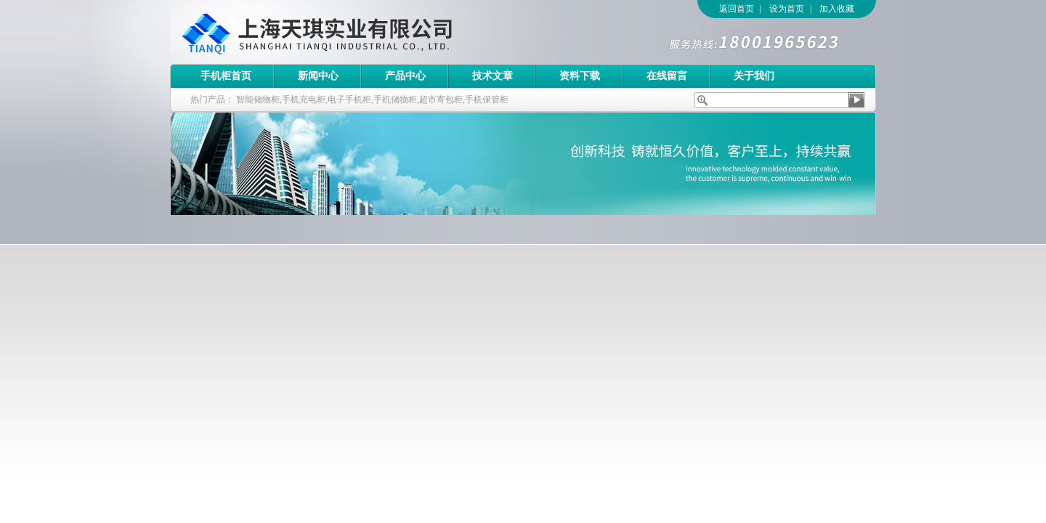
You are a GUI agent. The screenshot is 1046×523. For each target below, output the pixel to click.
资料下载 (579, 75)
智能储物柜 (258, 99)
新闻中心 (318, 75)
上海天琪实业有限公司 (369, 32)
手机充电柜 (303, 99)
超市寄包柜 (441, 99)
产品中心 (405, 75)
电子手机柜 (349, 99)
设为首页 (786, 9)
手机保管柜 (486, 99)
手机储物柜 (395, 99)
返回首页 (736, 9)
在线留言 (666, 75)
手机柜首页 (225, 75)
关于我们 (754, 75)
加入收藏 (836, 9)
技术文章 (492, 75)
